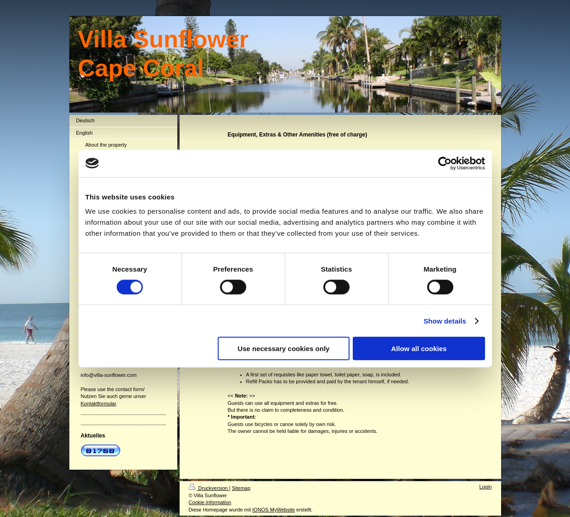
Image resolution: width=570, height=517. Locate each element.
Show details (444, 320)
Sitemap (241, 488)
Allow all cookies (419, 348)
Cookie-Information (210, 502)
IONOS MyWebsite (273, 509)
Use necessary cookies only (283, 348)
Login (486, 486)
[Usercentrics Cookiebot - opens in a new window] (445, 163)
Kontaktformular (98, 403)
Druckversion (209, 488)
